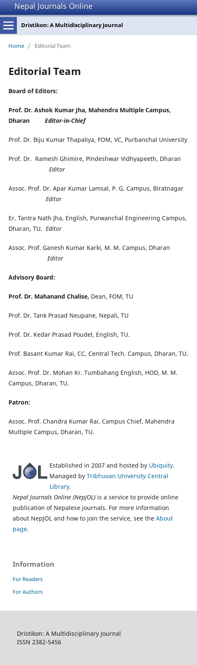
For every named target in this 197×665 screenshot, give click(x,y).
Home (16, 46)
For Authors (28, 592)
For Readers (28, 579)
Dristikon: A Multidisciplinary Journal (72, 25)
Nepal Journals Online (53, 6)
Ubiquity (161, 465)
